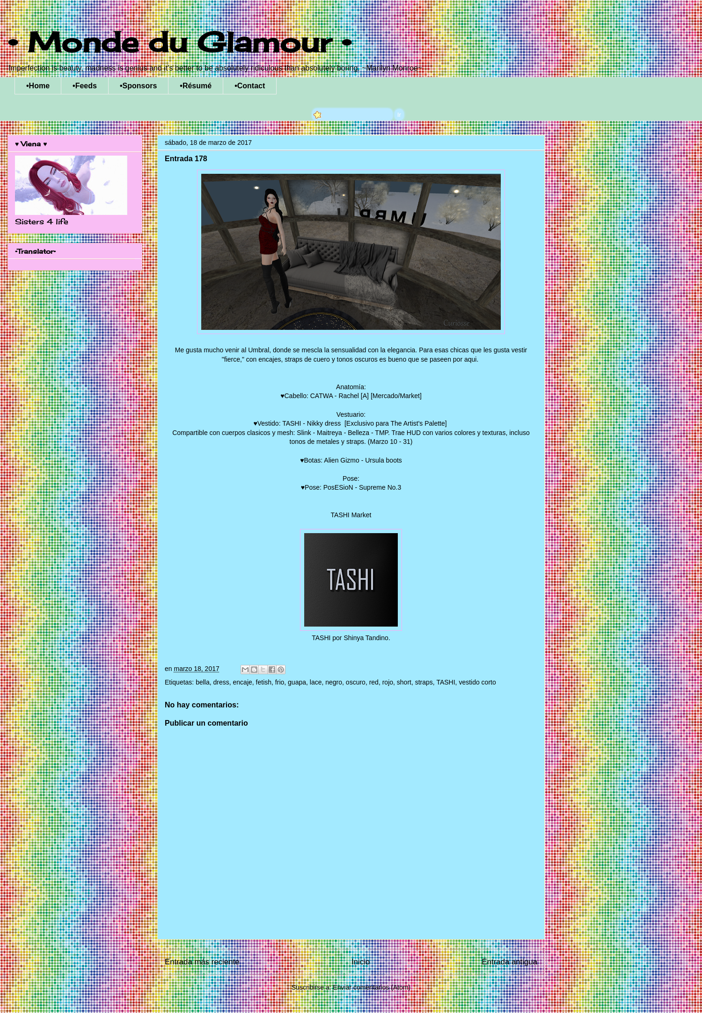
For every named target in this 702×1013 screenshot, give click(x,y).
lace (316, 682)
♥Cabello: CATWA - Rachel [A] (324, 395)
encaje (242, 682)
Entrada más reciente (202, 961)
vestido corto (477, 682)
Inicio (360, 961)
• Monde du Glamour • (179, 42)
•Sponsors (138, 86)
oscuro (356, 682)
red (374, 682)
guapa (297, 682)
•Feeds (85, 86)
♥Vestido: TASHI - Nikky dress (298, 423)
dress (221, 682)
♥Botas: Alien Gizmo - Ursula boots (351, 460)
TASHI (445, 682)
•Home (38, 86)
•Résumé (196, 86)
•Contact (249, 86)
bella (203, 682)
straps (424, 682)
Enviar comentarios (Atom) (371, 987)
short (404, 682)
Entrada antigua (510, 961)
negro (333, 682)
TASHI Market (351, 515)
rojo (387, 682)
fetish (263, 682)
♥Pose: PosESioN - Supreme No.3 (351, 487)
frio (279, 682)
